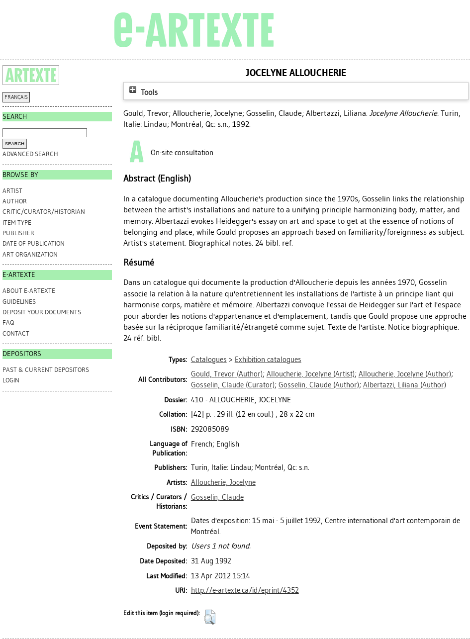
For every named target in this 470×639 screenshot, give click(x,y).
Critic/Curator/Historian (43, 211)
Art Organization (30, 254)
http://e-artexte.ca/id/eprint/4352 (245, 590)
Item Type (16, 222)
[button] (209, 617)
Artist (12, 190)
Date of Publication (33, 243)
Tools (142, 92)
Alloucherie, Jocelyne (223, 482)
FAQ (8, 322)
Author (14, 201)
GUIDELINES (19, 301)
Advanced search (30, 154)
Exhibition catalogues (268, 359)
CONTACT (15, 333)
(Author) (227, 373)
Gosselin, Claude (217, 497)
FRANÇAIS (16, 97)
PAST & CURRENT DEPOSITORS (45, 369)
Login (10, 380)
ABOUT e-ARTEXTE (28, 290)
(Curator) (233, 384)
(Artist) (311, 373)
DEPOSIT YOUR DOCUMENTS (41, 312)
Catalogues (209, 359)
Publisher (18, 233)
